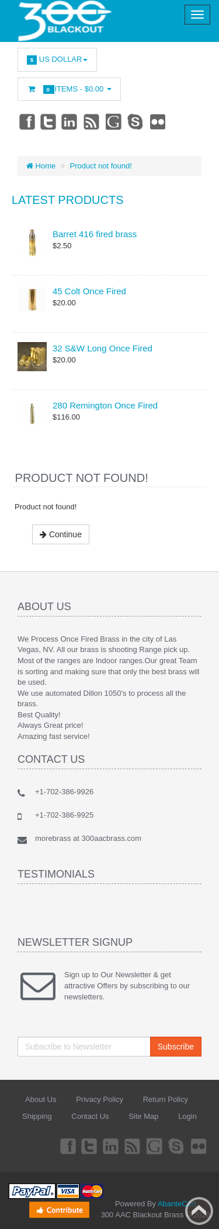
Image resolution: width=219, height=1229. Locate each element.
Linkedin (70, 121)
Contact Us (90, 1116)
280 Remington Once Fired (105, 405)
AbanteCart (177, 1203)
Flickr (158, 121)
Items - (69, 89)
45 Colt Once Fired (89, 291)
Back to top (199, 1211)
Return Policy (165, 1099)
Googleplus (114, 121)
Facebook (26, 121)
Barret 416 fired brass (95, 234)
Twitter (48, 121)
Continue (61, 534)
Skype (136, 121)
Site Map (143, 1116)
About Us (40, 1099)
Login (187, 1116)
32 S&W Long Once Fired (102, 348)
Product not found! (101, 165)
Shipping (37, 1116)
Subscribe (176, 1046)
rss (92, 121)
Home (40, 165)
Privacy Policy (99, 1099)
